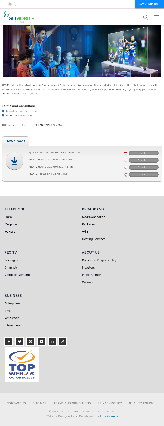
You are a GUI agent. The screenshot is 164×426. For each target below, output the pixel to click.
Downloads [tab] (16, 141)
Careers (87, 282)
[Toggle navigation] (156, 17)
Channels (11, 267)
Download (143, 153)
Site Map (40, 403)
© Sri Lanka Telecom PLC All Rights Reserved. (82, 411)
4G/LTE (10, 231)
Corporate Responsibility (99, 260)
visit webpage (28, 111)
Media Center (91, 275)
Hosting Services (94, 239)
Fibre (8, 217)
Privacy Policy (110, 403)
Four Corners (109, 416)
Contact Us (16, 403)
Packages (89, 224)
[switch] (12, 4)
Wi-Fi (86, 231)
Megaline (11, 224)
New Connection (93, 217)
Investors (88, 267)
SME (8, 310)
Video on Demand (17, 275)
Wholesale (12, 318)
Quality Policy (141, 403)
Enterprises (12, 303)
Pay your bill (149, 4)
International (13, 325)
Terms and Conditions (72, 403)
